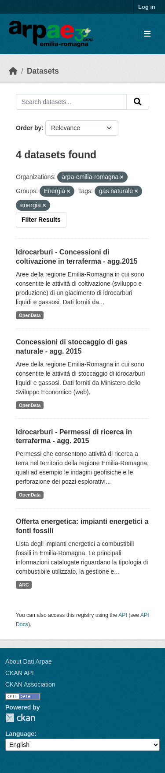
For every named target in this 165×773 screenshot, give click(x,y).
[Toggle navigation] (147, 34)
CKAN (20, 717)
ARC (24, 584)
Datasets (43, 71)
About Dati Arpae (28, 661)
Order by (28, 127)
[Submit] (137, 102)
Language (19, 733)
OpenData (30, 315)
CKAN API (19, 672)
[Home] (13, 71)
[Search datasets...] (71, 102)
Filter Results (41, 219)
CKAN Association (30, 684)
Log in (146, 7)
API (122, 615)
